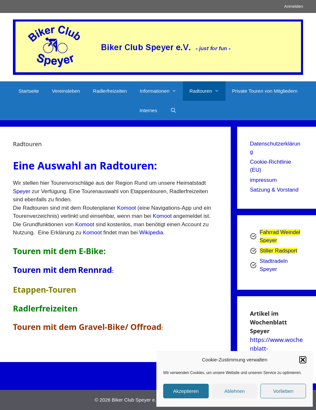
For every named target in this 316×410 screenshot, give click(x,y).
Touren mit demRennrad (63, 269)
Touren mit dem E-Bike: (59, 250)
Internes (148, 110)
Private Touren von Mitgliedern (264, 91)
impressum (263, 180)
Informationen (161, 91)
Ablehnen (234, 391)
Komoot (126, 208)
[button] (303, 360)
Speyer (21, 191)
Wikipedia (151, 232)
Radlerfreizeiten (110, 91)
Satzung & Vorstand (274, 190)
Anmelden (293, 6)
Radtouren (207, 91)
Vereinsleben (66, 91)
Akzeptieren (186, 391)
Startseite (28, 91)
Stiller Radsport (278, 251)
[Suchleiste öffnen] (173, 110)
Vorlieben (283, 391)
